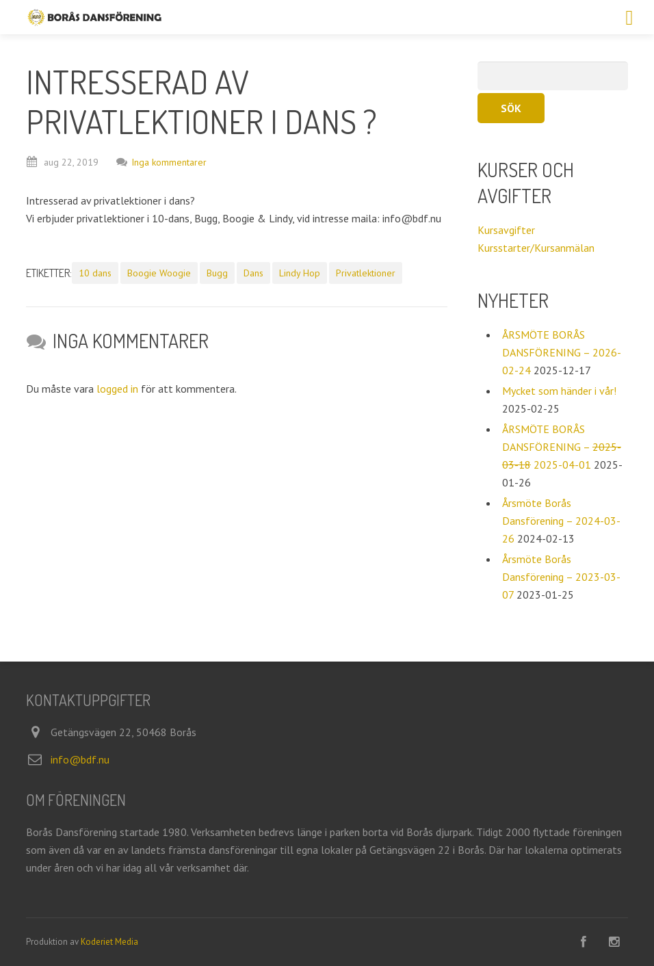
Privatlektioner (365, 273)
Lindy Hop (299, 273)
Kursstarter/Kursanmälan (536, 247)
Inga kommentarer (161, 162)
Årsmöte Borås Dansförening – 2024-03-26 (561, 520)
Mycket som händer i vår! (559, 390)
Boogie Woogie (159, 273)
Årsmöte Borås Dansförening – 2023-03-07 (561, 576)
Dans (253, 273)
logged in (117, 388)
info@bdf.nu (80, 759)
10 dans (95, 273)
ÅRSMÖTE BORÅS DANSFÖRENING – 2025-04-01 (561, 446)
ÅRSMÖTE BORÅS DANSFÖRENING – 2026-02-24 (561, 352)
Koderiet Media (109, 942)
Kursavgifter (506, 230)
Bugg (217, 273)
